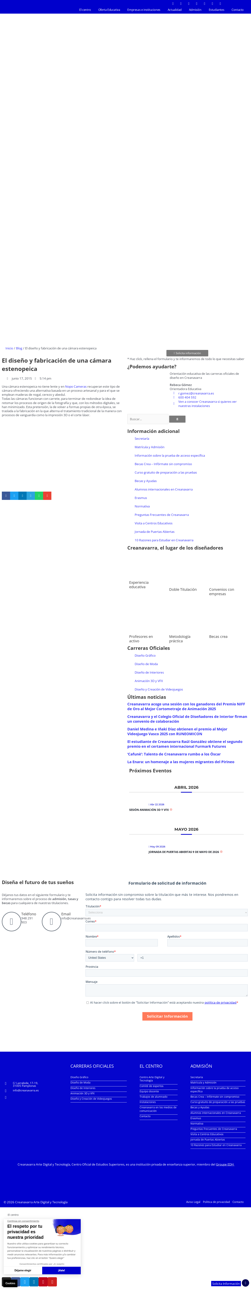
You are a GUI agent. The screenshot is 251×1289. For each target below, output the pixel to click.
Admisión (195, 10)
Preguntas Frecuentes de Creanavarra (162, 514)
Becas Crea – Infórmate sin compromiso (163, 463)
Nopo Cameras (76, 386)
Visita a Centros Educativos (153, 522)
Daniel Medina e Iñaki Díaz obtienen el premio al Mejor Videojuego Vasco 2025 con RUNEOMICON (177, 731)
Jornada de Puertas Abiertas (154, 531)
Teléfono (28, 913)
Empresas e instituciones (143, 10)
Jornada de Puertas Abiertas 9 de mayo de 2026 (184, 851)
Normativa (142, 506)
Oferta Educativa (109, 10)
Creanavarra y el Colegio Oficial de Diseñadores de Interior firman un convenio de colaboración (187, 718)
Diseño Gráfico (145, 655)
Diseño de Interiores (149, 672)
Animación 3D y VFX (149, 680)
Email (66, 913)
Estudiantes (216, 10)
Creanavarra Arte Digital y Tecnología (41, 1201)
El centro (85, 10)
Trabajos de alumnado (153, 1096)
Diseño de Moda (146, 663)
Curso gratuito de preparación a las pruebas (166, 472)
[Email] (51, 921)
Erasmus (141, 497)
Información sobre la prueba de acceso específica (170, 455)
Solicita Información (226, 1283)
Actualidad (175, 10)
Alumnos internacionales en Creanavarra (164, 489)
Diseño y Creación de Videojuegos (159, 689)
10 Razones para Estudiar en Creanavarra (164, 539)
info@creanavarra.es (26, 1090)
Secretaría (142, 438)
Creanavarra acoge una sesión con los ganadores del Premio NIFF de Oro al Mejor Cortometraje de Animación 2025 (186, 706)
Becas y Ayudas (146, 480)
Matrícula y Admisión (149, 446)
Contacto (238, 10)
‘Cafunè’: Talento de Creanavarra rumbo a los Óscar (174, 753)
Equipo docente (149, 1091)
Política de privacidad (216, 1201)
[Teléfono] (11, 921)
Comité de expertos (151, 1085)
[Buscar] (177, 418)
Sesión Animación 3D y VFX (149, 809)
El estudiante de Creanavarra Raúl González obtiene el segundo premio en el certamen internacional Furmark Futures (184, 743)
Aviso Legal (193, 1201)
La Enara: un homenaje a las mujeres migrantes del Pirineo (180, 761)
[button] (6, 495)
